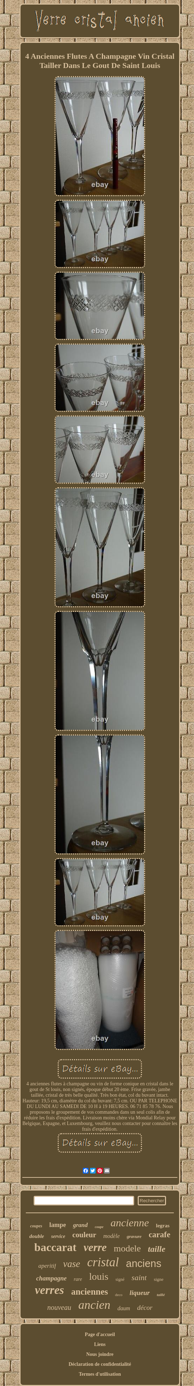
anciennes (89, 1291)
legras (162, 1225)
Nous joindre (99, 1354)
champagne (51, 1278)
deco (118, 1295)
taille (156, 1249)
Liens (100, 1344)
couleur (84, 1235)
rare (78, 1279)
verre (95, 1247)
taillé (161, 1295)
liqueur (140, 1292)
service (58, 1236)
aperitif (47, 1265)
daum (124, 1308)
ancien (94, 1304)
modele (127, 1248)
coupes (36, 1225)
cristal (103, 1262)
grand (80, 1225)
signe (158, 1279)
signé (119, 1279)
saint (139, 1277)
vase (71, 1264)
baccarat (55, 1247)
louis (98, 1276)
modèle (111, 1236)
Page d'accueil (100, 1334)
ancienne (129, 1222)
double (36, 1236)
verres (49, 1290)
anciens (143, 1263)
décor (144, 1307)
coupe (99, 1227)
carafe (159, 1234)
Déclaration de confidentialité (100, 1364)
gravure (134, 1236)
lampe (57, 1224)
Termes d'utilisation (100, 1374)
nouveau (59, 1307)
